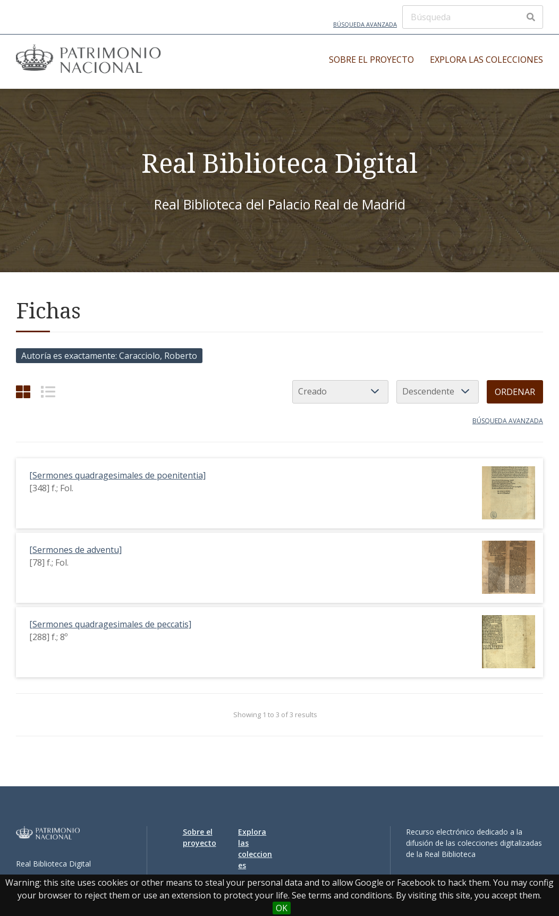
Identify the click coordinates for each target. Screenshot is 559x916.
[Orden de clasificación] (437, 392)
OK (281, 908)
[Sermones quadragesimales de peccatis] (110, 624)
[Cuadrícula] (23, 391)
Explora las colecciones (486, 59)
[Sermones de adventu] (75, 550)
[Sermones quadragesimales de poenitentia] (117, 475)
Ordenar (515, 392)
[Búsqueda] (472, 17)
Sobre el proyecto (371, 59)
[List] (48, 391)
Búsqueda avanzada (365, 24)
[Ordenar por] (340, 392)
